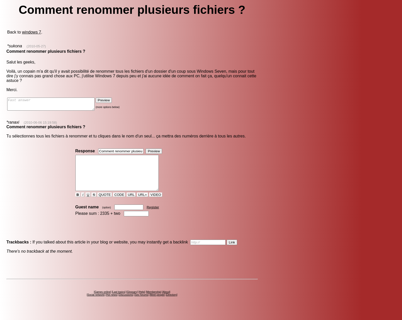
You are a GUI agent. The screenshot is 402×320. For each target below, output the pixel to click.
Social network (95, 304)
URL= (142, 204)
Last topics (119, 301)
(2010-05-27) (36, 46)
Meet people (157, 304)
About (166, 301)
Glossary (132, 301)
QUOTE (105, 204)
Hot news (111, 304)
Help (142, 301)
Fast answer (56, 105)
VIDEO (155, 204)
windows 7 (31, 32)
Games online (102, 301)
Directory (171, 304)
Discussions (126, 304)
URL (131, 204)
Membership (154, 301)
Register (153, 216)
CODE (119, 204)
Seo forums (141, 304)
